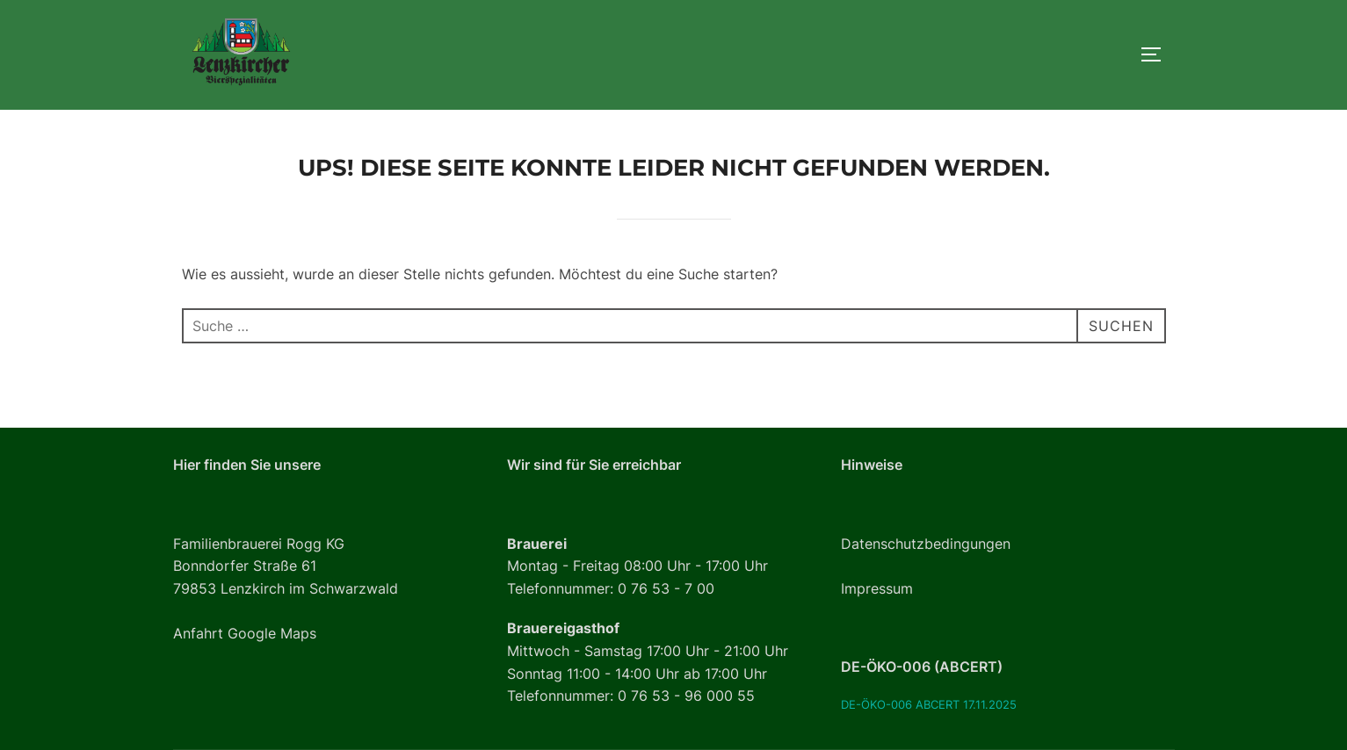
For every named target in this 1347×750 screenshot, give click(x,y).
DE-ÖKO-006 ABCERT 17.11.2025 (929, 704)
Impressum (877, 588)
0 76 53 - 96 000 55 (686, 695)
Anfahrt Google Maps (244, 633)
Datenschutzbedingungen (925, 543)
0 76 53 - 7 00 (666, 588)
